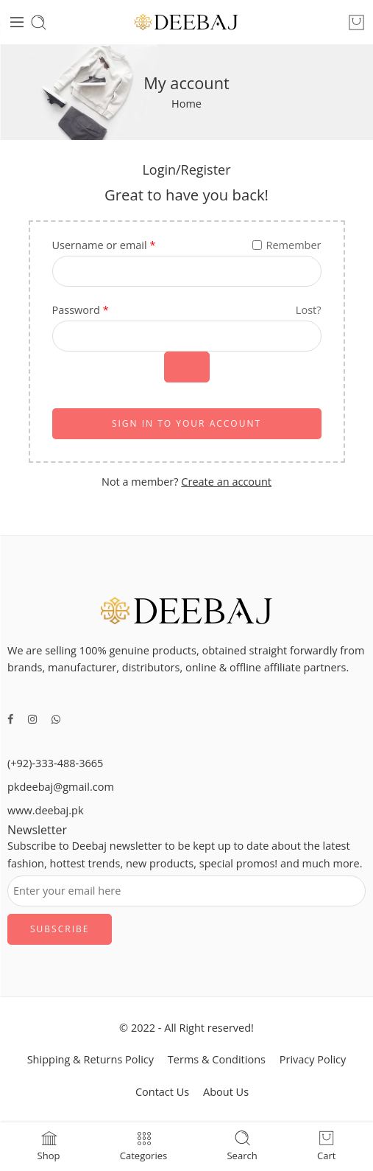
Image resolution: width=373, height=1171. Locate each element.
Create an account (226, 482)
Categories (144, 1145)
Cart (326, 1145)
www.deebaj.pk (45, 810)
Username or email (104, 245)
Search (242, 1145)
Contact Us (162, 1092)
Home (186, 104)
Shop (49, 1145)
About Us (226, 1092)
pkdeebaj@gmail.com (60, 787)
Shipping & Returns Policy (90, 1059)
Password (80, 310)
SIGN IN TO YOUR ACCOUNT (186, 423)
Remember (286, 245)
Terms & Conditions (217, 1059)
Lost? (309, 310)
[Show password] (187, 367)
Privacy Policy (313, 1059)
